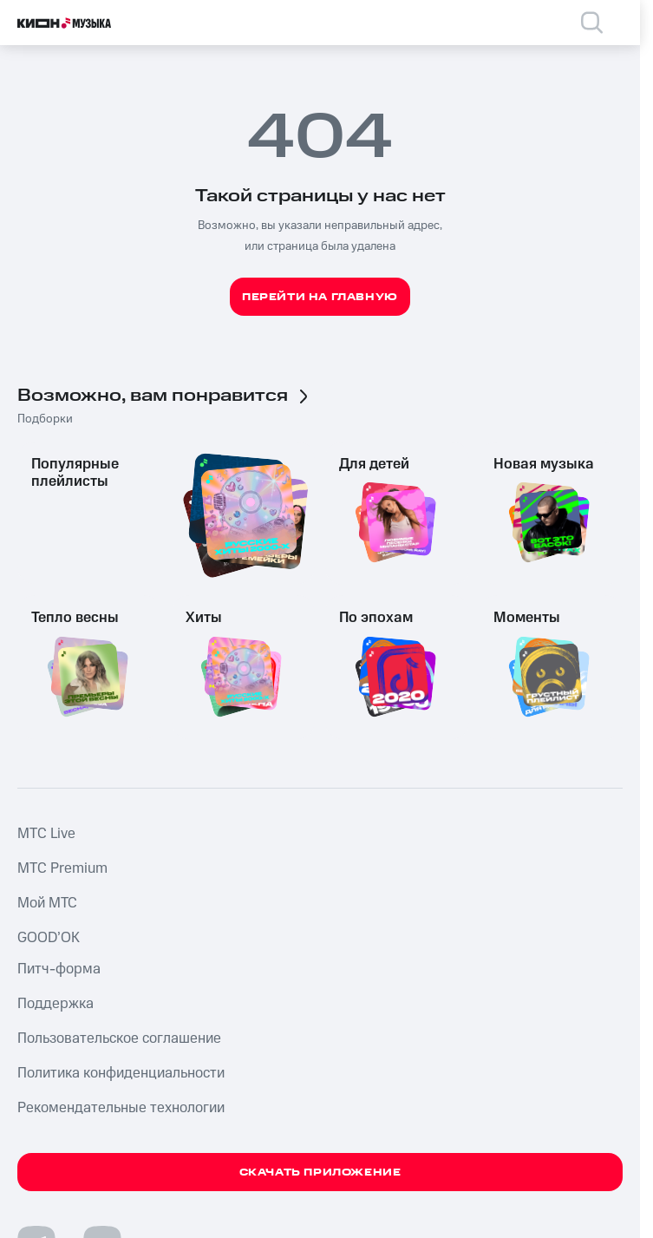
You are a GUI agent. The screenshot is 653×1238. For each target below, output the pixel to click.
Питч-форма (59, 969)
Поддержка (55, 1003)
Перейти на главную (320, 297)
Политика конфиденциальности (121, 1073)
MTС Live (46, 833)
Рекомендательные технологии (121, 1107)
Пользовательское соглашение (119, 1038)
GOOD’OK (48, 937)
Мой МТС (47, 903)
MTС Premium (62, 868)
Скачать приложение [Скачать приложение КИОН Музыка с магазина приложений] (320, 1172)
